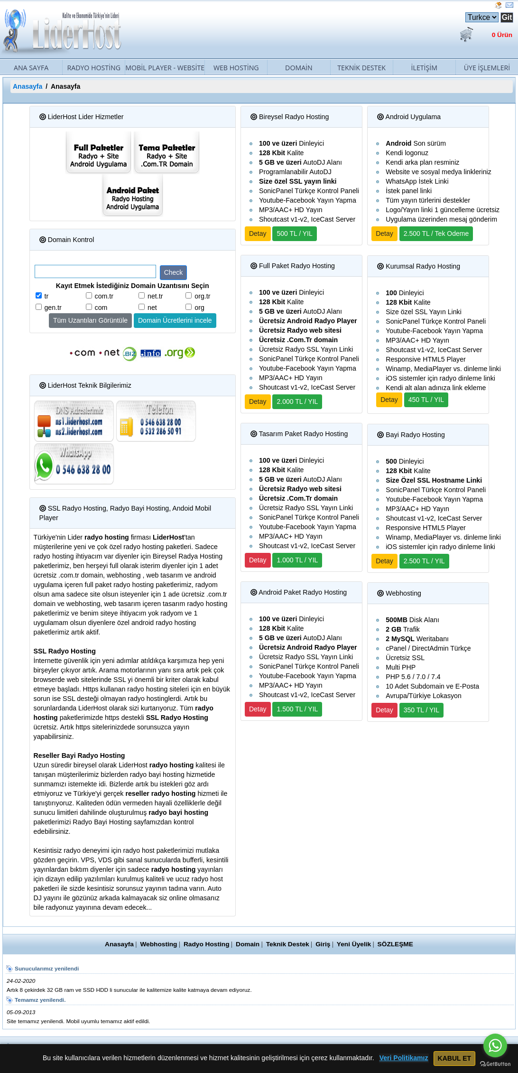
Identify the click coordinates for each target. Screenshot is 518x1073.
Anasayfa (27, 86)
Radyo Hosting (93, 67)
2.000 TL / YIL (297, 401)
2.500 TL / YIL (424, 561)
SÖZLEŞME (399, 944)
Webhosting (156, 944)
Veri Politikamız (403, 1058)
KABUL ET (454, 1058)
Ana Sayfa (31, 67)
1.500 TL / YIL (297, 709)
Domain (299, 67)
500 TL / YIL (294, 233)
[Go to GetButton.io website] (495, 1063)
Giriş (325, 944)
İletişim (424, 67)
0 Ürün (501, 35)
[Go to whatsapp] (495, 1045)
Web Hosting (236, 67)
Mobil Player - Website (164, 67)
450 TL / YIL (426, 399)
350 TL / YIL (421, 710)
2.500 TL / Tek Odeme (436, 233)
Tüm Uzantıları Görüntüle (90, 320)
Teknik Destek (361, 67)
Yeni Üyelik (356, 944)
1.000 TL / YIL (297, 560)
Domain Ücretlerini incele (175, 320)
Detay (258, 233)
